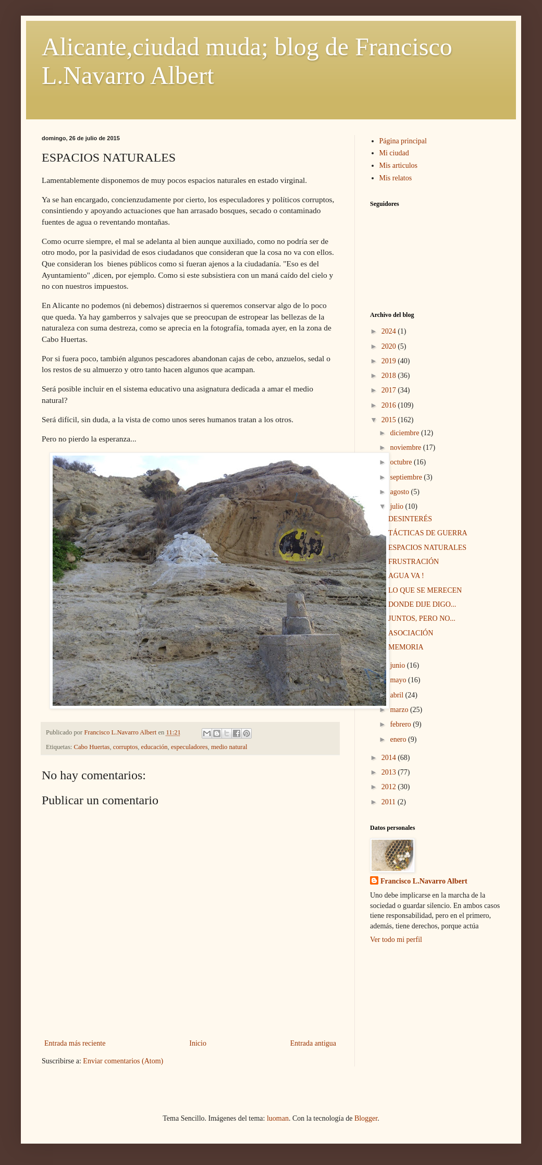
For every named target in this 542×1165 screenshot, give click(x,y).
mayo (399, 680)
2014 (389, 758)
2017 (389, 390)
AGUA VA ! (406, 576)
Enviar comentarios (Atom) (123, 1061)
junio (398, 665)
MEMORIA (406, 647)
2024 (389, 331)
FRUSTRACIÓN (413, 562)
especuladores (189, 747)
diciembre (405, 433)
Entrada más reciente (74, 1043)
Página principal (403, 141)
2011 (389, 802)
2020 (389, 346)
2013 (389, 772)
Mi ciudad (394, 153)
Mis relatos (395, 178)
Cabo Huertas (92, 747)
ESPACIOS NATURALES (427, 547)
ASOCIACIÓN (410, 633)
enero (399, 739)
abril (397, 695)
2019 (389, 361)
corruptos (125, 747)
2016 (389, 405)
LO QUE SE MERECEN (425, 590)
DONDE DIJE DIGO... (422, 604)
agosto (400, 492)
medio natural (229, 747)
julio (397, 506)
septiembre (407, 477)
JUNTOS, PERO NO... (421, 618)
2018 (389, 375)
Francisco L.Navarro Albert (423, 881)
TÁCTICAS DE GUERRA (427, 533)
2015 (389, 420)
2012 (389, 787)
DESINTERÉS (410, 519)
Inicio (197, 1043)
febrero (401, 724)
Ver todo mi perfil (396, 939)
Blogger (365, 1118)
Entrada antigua (313, 1043)
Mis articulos (398, 165)
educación (154, 747)
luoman (278, 1118)
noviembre (406, 447)
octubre (401, 462)
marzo (400, 710)
